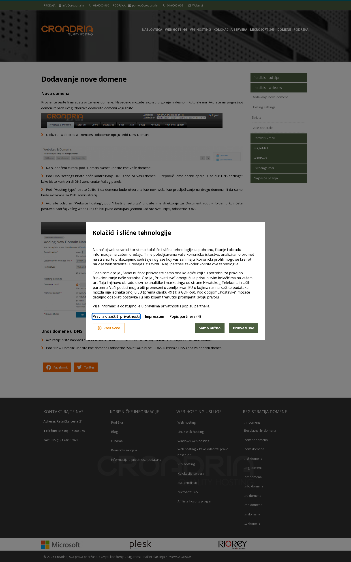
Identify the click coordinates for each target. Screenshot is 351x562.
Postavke (108, 328)
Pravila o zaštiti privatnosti (116, 316)
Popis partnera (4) (185, 316)
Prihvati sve (243, 328)
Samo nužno (209, 328)
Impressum (154, 316)
